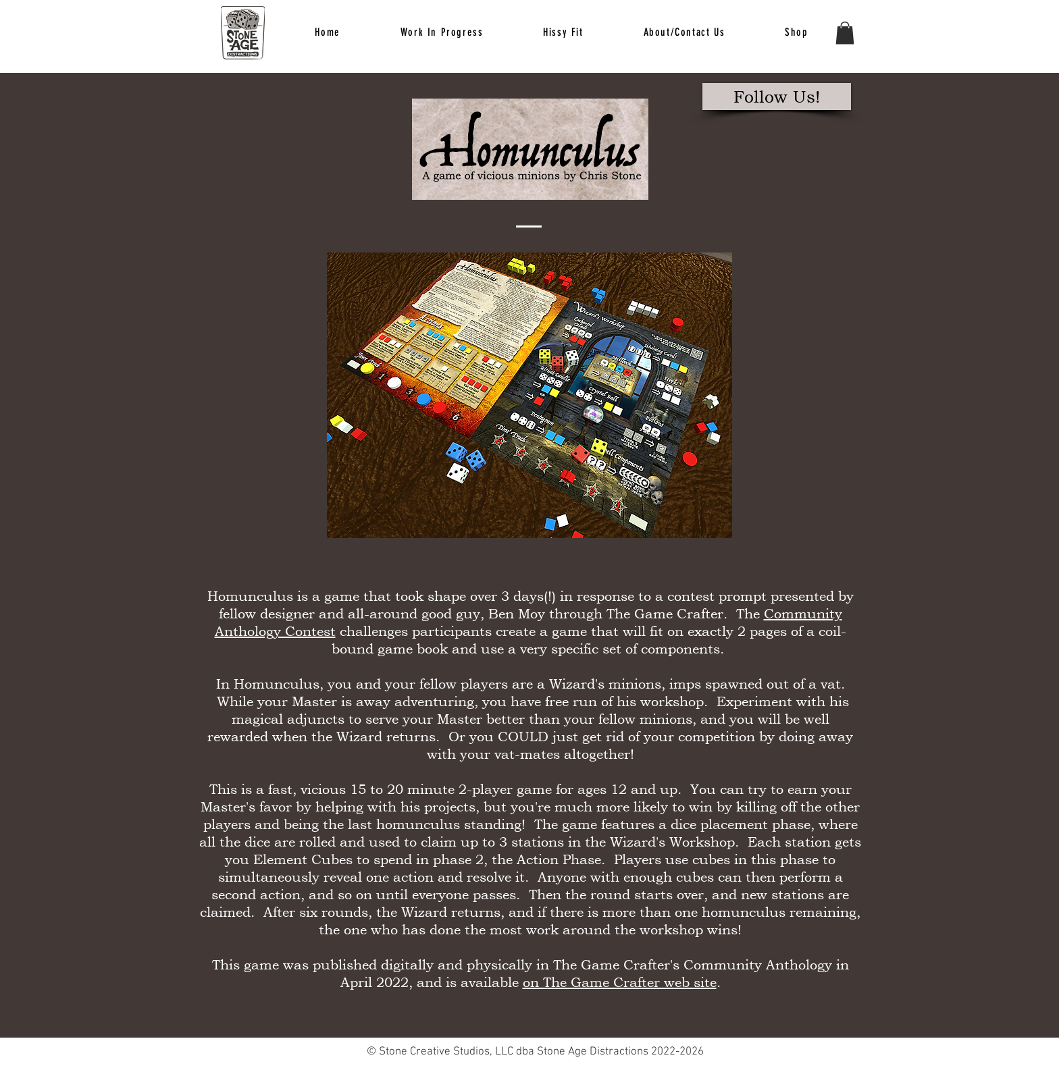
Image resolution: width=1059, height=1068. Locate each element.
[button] (563, 33)
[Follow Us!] (776, 96)
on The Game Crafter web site (620, 982)
